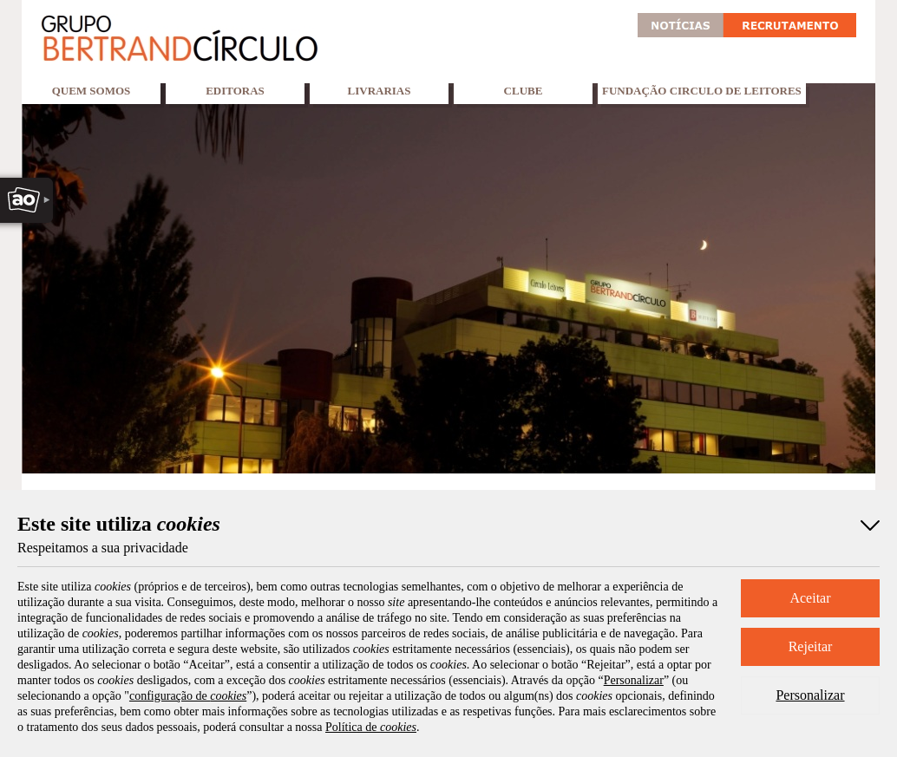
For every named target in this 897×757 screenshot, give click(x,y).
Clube (523, 90)
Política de (370, 727)
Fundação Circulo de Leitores (702, 90)
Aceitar (809, 598)
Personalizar (810, 695)
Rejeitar (811, 646)
